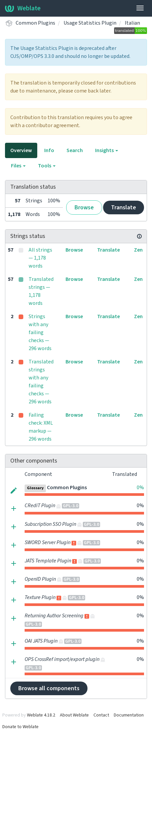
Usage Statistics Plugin (90, 23)
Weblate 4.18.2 (41, 715)
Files (18, 165)
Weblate (23, 8)
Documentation (129, 715)
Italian (132, 23)
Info (49, 150)
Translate (123, 207)
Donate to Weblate (20, 726)
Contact (101, 715)
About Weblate (74, 715)
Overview (21, 150)
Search (75, 150)
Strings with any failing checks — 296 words (40, 332)
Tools (47, 165)
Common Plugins (35, 23)
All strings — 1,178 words (40, 258)
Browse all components (48, 688)
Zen (138, 250)
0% (140, 487)
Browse (84, 207)
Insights (106, 150)
